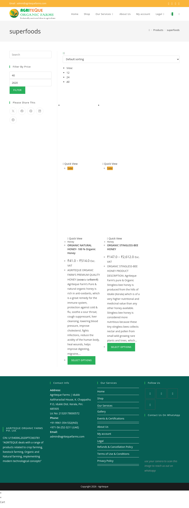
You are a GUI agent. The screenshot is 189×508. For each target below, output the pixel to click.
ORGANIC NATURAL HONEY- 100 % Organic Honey (81, 249)
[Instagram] (173, 393)
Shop (100, 398)
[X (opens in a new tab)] (168, 3)
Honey (70, 241)
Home (101, 391)
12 (67, 72)
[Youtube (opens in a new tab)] (178, 3)
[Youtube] (150, 405)
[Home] (149, 30)
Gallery (101, 411)
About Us (102, 426)
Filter (17, 90)
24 (67, 77)
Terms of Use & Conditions (113, 454)
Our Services (104, 405)
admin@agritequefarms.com (31, 3)
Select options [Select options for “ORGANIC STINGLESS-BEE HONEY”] (121, 347)
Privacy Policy (105, 461)
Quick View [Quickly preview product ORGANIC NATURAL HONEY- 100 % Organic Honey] (70, 163)
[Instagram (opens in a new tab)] (175, 3)
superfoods (173, 30)
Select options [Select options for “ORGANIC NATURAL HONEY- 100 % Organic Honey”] (81, 360)
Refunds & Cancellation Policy (115, 447)
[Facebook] (161, 393)
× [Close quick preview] (0, 493)
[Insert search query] (30, 54)
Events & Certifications (110, 418)
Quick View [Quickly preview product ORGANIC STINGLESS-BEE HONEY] (109, 163)
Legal (100, 441)
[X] (150, 393)
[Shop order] (121, 59)
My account (104, 433)
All (67, 82)
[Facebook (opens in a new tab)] (172, 3)
